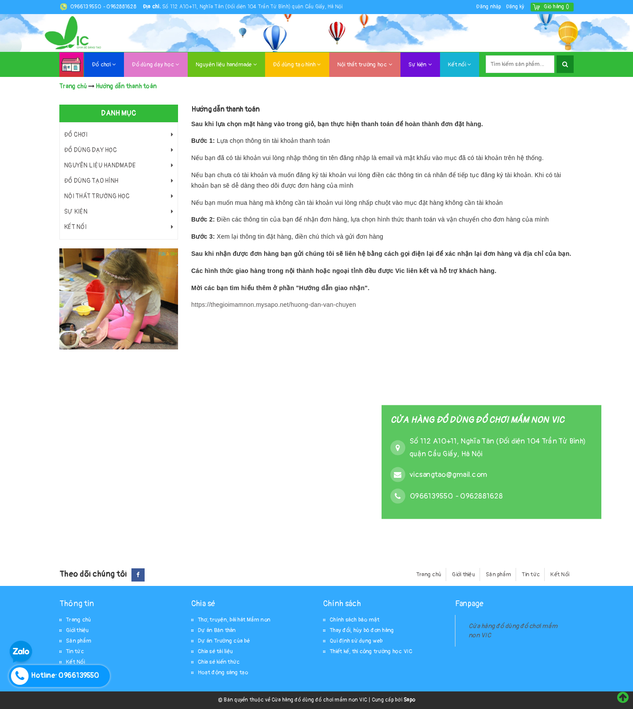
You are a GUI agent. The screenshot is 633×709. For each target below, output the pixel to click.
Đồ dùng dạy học (155, 64)
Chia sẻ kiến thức (219, 661)
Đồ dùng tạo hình (297, 64)
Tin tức (531, 574)
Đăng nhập (488, 7)
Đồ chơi (104, 64)
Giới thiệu (463, 574)
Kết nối (459, 64)
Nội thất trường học (364, 64)
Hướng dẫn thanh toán (225, 109)
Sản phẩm (498, 574)
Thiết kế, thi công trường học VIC (371, 651)
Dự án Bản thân (217, 630)
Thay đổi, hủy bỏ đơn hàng (362, 630)
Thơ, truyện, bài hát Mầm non (234, 619)
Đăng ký (515, 7)
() (556, 7)
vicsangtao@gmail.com (448, 474)
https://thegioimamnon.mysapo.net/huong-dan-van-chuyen (273, 304)
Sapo (409, 700)
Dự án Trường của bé (224, 640)
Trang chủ (428, 574)
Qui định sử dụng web (356, 640)
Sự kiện (420, 64)
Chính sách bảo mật (355, 619)
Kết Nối (559, 574)
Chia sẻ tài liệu (215, 651)
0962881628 (121, 7)
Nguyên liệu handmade (226, 64)
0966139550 (86, 7)
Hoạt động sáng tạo (223, 672)
